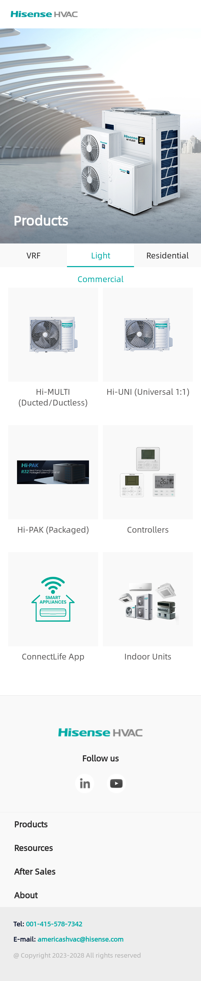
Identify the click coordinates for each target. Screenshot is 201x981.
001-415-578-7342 (54, 923)
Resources (33, 848)
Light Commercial (100, 257)
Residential (167, 255)
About (25, 895)
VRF (33, 255)
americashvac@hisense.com (80, 939)
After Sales (34, 871)
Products (31, 824)
